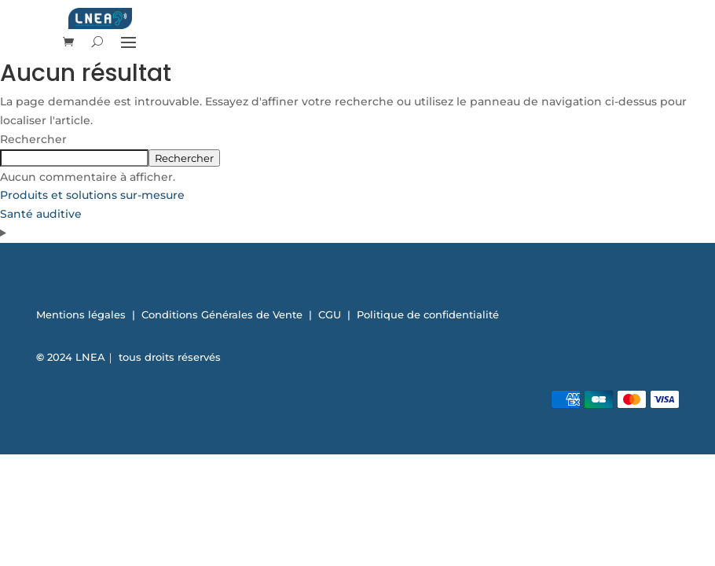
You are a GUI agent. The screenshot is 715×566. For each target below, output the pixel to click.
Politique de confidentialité (428, 314)
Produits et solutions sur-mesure (92, 195)
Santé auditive (41, 214)
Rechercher (33, 139)
